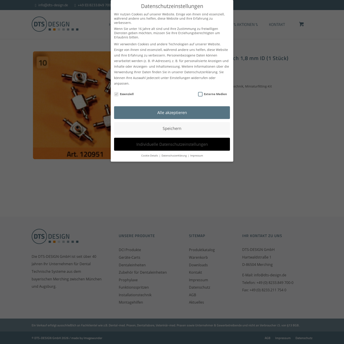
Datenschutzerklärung (200, 70)
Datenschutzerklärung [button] (174, 153)
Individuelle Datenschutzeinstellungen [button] (172, 142)
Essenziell (124, 92)
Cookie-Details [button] (150, 153)
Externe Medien (212, 92)
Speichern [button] (172, 126)
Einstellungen (180, 75)
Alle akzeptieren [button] (172, 110)
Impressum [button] (196, 153)
